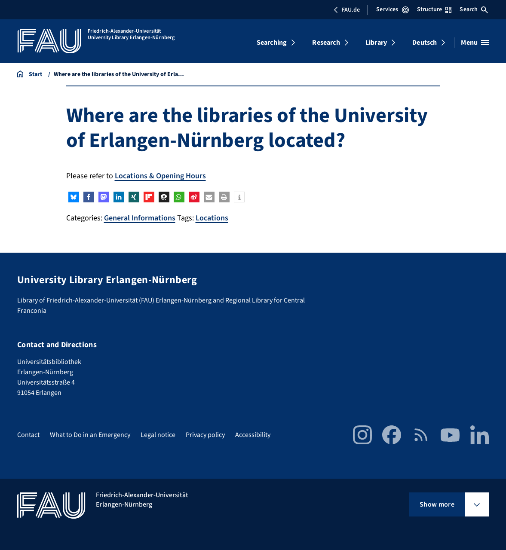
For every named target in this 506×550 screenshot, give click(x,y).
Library (376, 42)
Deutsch (424, 42)
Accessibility (252, 435)
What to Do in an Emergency (90, 435)
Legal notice (158, 435)
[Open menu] (475, 42)
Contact (28, 435)
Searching (272, 42)
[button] (73, 197)
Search (474, 9)
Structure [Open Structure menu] (434, 9)
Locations (212, 218)
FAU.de (346, 10)
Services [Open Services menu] (392, 9)
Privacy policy (205, 435)
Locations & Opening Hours (160, 176)
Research (326, 42)
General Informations (139, 218)
